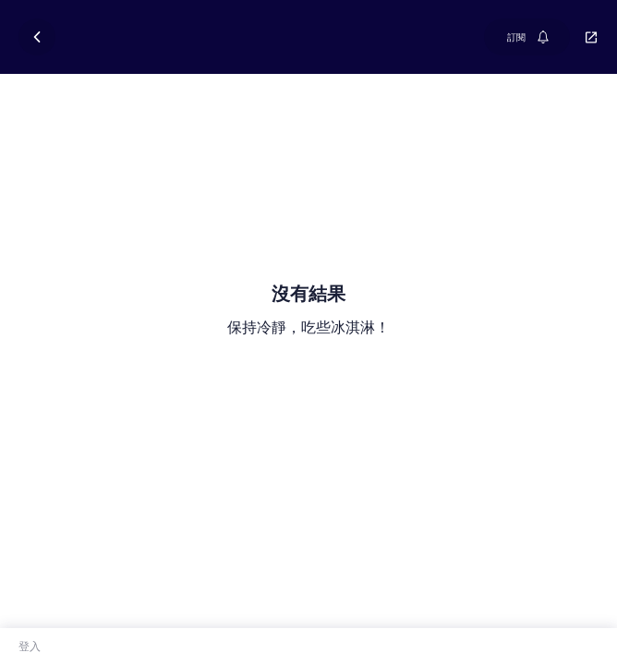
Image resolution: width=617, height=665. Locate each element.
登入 (29, 646)
